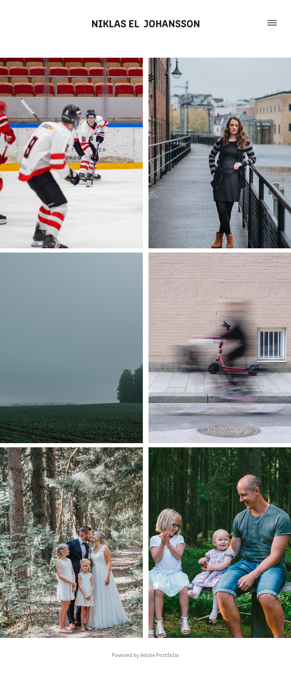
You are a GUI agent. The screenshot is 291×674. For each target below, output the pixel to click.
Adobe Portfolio (159, 654)
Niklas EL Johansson (145, 22)
